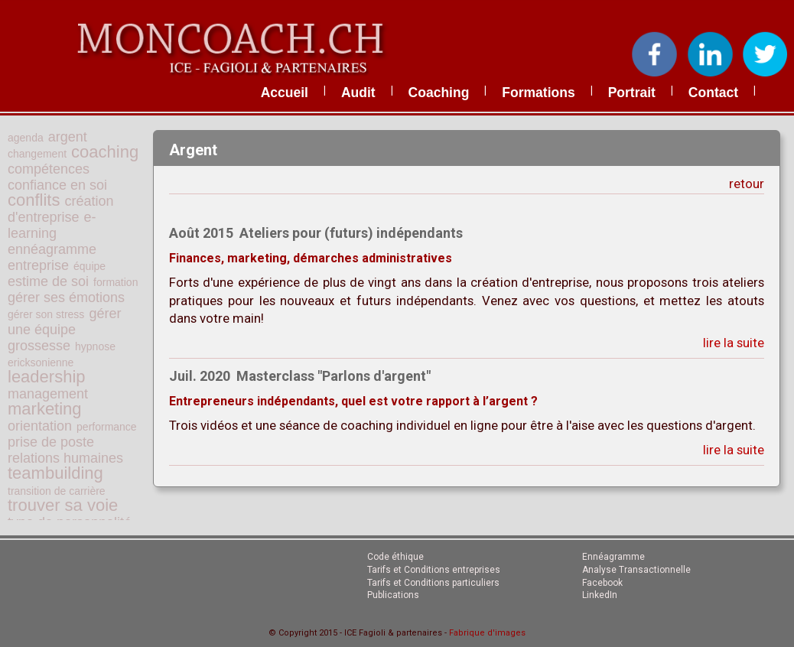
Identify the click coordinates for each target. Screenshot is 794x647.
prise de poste (51, 442)
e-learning (52, 225)
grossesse (39, 345)
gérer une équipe (64, 321)
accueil (284, 92)
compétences (48, 169)
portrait (632, 92)
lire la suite (733, 342)
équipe (89, 266)
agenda (26, 138)
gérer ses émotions (66, 297)
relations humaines (65, 458)
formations (538, 92)
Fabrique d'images (487, 633)
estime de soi (48, 281)
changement (37, 154)
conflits (34, 200)
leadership (47, 376)
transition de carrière (57, 491)
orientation (40, 426)
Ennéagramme (613, 556)
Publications (393, 595)
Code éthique (395, 556)
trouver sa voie (63, 505)
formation (115, 282)
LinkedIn (599, 595)
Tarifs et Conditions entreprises (433, 569)
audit (358, 92)
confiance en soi (57, 185)
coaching (439, 92)
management (48, 394)
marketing (45, 408)
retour (746, 183)
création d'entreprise (61, 209)
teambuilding (55, 473)
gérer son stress (46, 314)
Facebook (602, 582)
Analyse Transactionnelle (636, 569)
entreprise (38, 265)
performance (106, 427)
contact (713, 92)
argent (67, 137)
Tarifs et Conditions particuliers (433, 582)
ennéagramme (52, 249)
